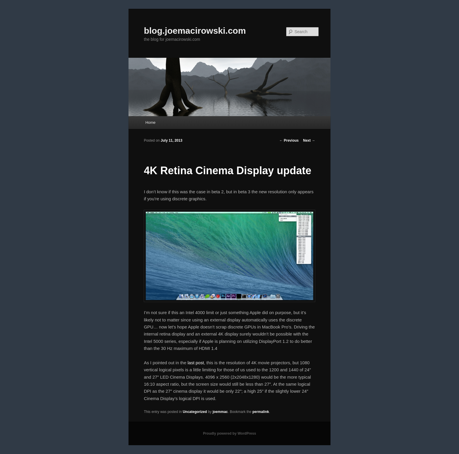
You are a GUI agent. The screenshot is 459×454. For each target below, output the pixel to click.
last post (196, 362)
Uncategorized (195, 412)
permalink (260, 412)
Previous (289, 140)
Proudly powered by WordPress (229, 433)
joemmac (220, 412)
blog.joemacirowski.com (195, 30)
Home (150, 122)
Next (309, 140)
